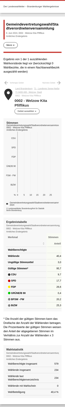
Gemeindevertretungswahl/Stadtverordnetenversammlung (32, 26)
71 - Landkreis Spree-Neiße (46, 88)
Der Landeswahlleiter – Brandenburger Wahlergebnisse (31, 6)
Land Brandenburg (23, 88)
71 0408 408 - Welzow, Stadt (28, 92)
